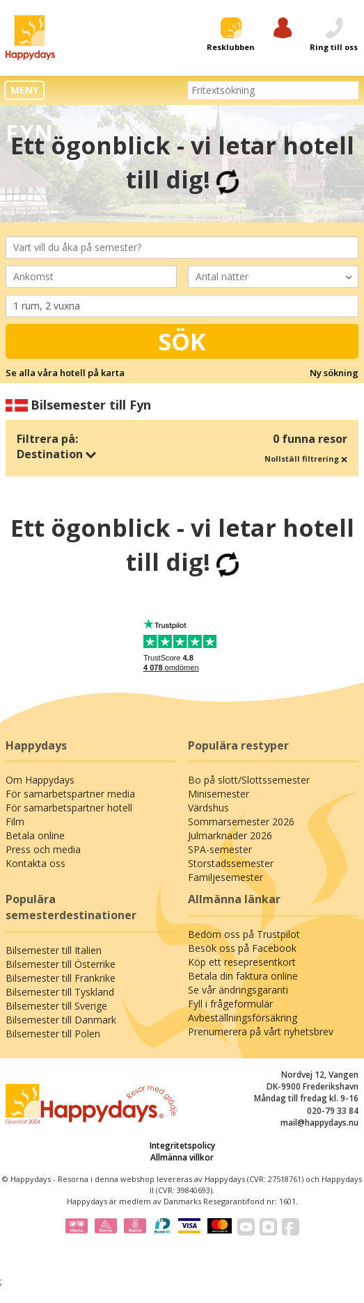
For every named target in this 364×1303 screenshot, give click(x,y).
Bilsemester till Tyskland (60, 991)
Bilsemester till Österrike (61, 964)
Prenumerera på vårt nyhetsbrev (260, 1031)
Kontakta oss (35, 863)
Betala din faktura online (243, 975)
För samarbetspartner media (70, 793)
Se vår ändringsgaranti (238, 989)
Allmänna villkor (182, 1157)
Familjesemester (225, 877)
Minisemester (218, 793)
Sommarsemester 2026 (241, 821)
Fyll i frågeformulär (230, 1003)
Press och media (43, 849)
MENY (24, 90)
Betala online (35, 835)
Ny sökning (334, 372)
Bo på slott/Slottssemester (249, 779)
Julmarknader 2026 (230, 835)
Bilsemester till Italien (54, 950)
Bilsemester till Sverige (56, 1005)
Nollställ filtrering (305, 458)
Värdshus (208, 807)
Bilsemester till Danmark (61, 1019)
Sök (182, 341)
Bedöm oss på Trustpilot (244, 934)
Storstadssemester (231, 863)
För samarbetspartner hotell (69, 807)
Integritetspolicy (182, 1145)
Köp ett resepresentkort (242, 962)
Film (15, 821)
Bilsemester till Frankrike (61, 978)
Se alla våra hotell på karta (65, 372)
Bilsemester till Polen (53, 1033)
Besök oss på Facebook (242, 948)
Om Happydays (40, 779)
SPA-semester (220, 849)
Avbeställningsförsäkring (242, 1017)
